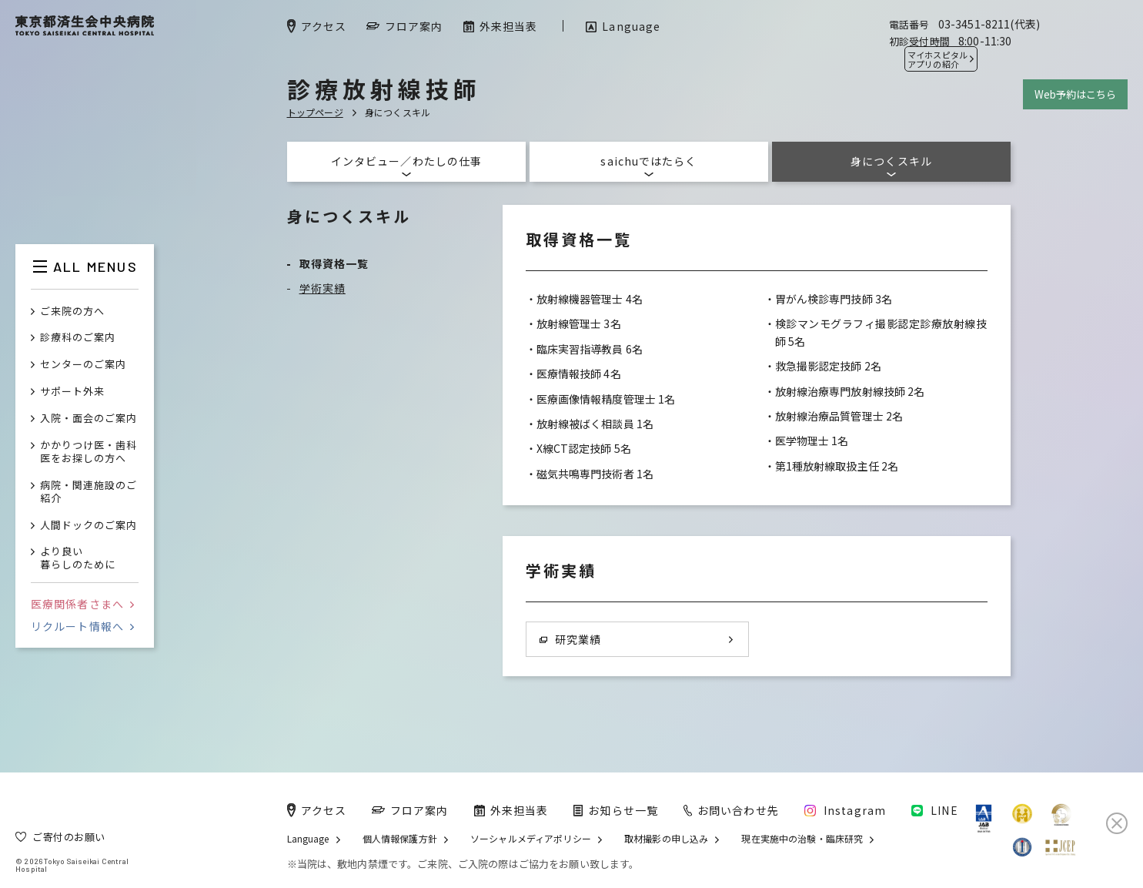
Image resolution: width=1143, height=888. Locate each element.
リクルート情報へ (82, 626)
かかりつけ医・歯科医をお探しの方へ (88, 452)
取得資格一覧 (334, 263)
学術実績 (322, 288)
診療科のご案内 (77, 337)
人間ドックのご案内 (88, 525)
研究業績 (570, 639)
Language (308, 838)
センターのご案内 (83, 364)
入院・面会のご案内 (88, 418)
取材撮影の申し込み (666, 838)
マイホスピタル (937, 59)
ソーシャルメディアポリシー (530, 838)
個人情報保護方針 (400, 838)
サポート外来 (72, 391)
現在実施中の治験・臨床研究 (802, 838)
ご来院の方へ (72, 311)
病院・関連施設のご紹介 (88, 492)
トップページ (315, 112)
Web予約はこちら (1075, 94)
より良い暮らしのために (77, 558)
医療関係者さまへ (82, 603)
